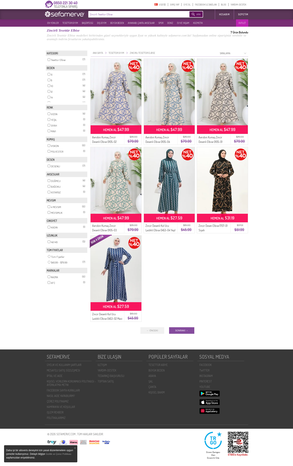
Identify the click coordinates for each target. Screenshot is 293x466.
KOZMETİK (198, 22)
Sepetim (243, 14)
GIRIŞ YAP (174, 4)
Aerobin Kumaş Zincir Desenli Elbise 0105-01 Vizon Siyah (210, 142)
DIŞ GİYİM (101, 22)
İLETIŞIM (102, 365)
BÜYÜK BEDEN (117, 22)
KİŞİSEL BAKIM (157, 392)
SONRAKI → (181, 330)
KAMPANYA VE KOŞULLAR (61, 407)
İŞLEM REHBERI (55, 412)
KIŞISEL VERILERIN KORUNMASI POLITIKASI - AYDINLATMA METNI (71, 383)
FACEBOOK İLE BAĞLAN (206, 4)
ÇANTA (152, 387)
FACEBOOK (205, 365)
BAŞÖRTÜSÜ (87, 22)
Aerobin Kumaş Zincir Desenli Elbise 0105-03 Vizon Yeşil (104, 230)
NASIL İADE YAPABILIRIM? (61, 396)
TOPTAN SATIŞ (106, 381)
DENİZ (170, 22)
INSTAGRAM (206, 376)
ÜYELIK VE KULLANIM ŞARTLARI (64, 365)
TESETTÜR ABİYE (158, 365)
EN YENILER (53, 22)
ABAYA (152, 376)
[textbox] (132, 14)
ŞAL (151, 381)
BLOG (223, 4)
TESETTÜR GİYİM (70, 22)
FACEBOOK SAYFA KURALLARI (63, 390)
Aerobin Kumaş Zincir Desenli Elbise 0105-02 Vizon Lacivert (104, 142)
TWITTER (204, 370)
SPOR (160, 22)
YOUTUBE (204, 387)
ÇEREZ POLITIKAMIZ (58, 401)
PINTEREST (205, 381)
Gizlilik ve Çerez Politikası (58, 454)
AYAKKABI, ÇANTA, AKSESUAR (141, 22)
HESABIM (224, 14)
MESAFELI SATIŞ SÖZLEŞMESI (63, 370)
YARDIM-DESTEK (238, 4)
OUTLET (242, 22)
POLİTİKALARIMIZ (56, 418)
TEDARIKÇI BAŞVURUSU (111, 376)
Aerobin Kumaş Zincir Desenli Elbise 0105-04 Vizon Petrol (157, 142)
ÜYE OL (187, 4)
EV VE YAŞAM (183, 22)
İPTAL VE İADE (54, 376)
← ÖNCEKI (152, 330)
